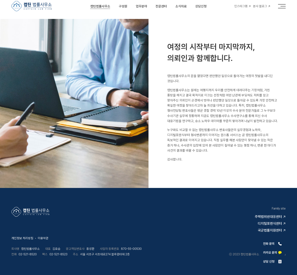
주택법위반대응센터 (268, 217)
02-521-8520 (28, 254)
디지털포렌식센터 (270, 223)
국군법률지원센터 (270, 230)
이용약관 (43, 238)
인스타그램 (241, 9)
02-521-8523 (58, 254)
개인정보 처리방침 (22, 238)
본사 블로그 (260, 9)
